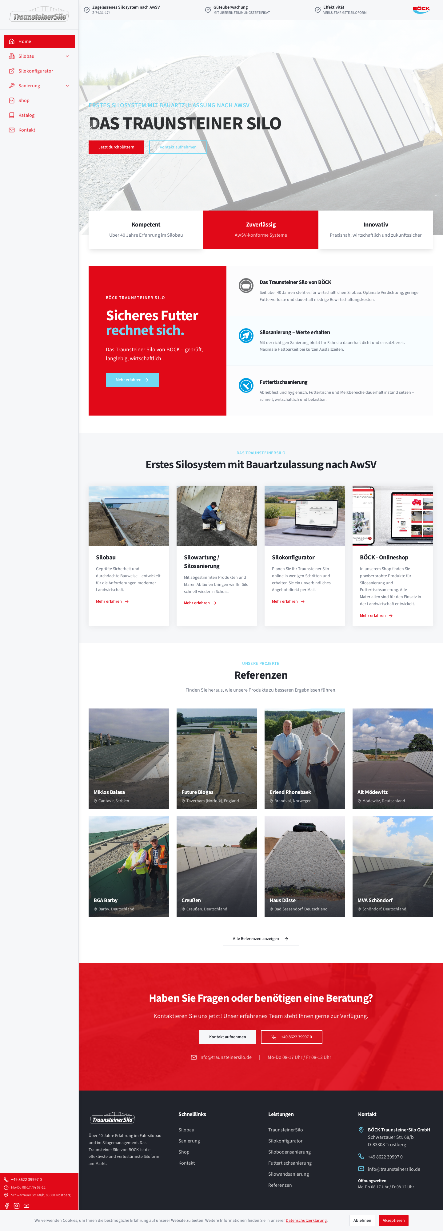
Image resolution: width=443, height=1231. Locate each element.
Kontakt (186, 1163)
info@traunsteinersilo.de (221, 1057)
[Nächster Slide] (430, 127)
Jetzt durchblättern (116, 147)
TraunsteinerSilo (285, 1129)
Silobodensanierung (289, 1152)
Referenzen (280, 1185)
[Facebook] (7, 1206)
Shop (184, 1152)
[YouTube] (26, 1206)
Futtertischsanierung (290, 1163)
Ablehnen (362, 1220)
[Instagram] (17, 1206)
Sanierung (189, 1141)
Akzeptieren (394, 1220)
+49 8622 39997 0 (291, 1037)
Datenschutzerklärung (306, 1220)
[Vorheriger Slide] (91, 127)
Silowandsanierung (288, 1174)
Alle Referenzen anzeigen (261, 939)
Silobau (186, 1129)
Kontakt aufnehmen (178, 147)
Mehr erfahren (132, 380)
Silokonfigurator (285, 1141)
